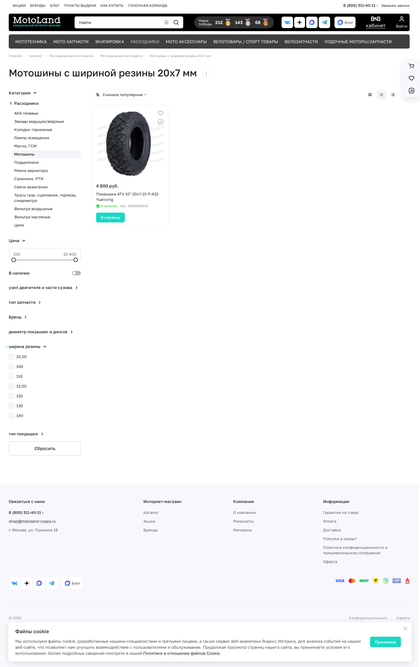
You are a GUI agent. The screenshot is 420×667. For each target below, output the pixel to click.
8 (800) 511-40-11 (359, 5)
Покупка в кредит (340, 538)
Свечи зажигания (31, 186)
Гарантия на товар (341, 512)
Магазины (242, 530)
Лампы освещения (31, 137)
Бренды (150, 530)
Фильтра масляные (32, 217)
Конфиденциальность (368, 618)
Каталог (150, 512)
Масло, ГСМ (25, 146)
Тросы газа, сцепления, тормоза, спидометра (45, 198)
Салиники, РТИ (28, 178)
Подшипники (26, 162)
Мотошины (24, 154)
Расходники (26, 103)
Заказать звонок (395, 5)
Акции (149, 521)
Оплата (329, 521)
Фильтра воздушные (33, 208)
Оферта (330, 561)
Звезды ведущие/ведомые (39, 121)
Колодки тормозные (33, 129)
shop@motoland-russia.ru (32, 521)
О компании (244, 512)
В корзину (110, 217)
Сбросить (44, 448)
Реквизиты (243, 521)
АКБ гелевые (26, 113)
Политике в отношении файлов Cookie (181, 653)
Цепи (19, 225)
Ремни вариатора (31, 170)
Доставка (332, 530)
